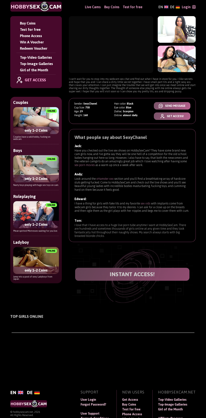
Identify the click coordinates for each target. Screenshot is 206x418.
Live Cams (93, 7)
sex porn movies (85, 166)
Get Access (130, 399)
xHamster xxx (105, 182)
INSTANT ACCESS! (132, 274)
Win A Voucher (32, 42)
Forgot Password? (93, 404)
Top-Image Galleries (36, 63)
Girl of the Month (34, 70)
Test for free (30, 29)
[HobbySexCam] (36, 7)
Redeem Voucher (33, 48)
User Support (90, 413)
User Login (88, 399)
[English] (163, 7)
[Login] (189, 7)
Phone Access (31, 36)
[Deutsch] (175, 7)
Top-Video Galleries (36, 57)
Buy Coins (28, 23)
